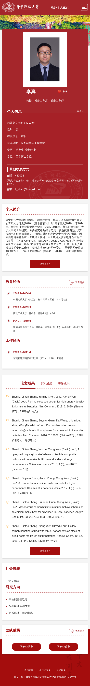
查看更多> (45, 263)
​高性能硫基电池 (18, 599)
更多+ (80, 111)
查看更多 (79, 282)
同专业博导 (26, 646)
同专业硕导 (63, 646)
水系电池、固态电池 (21, 612)
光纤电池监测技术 (19, 606)
